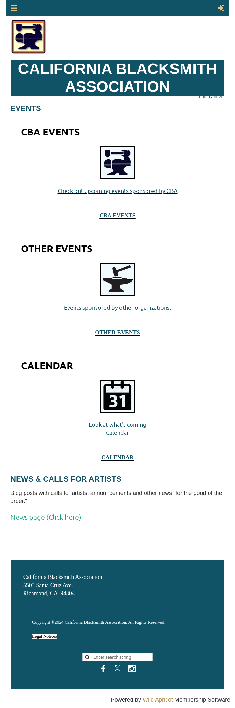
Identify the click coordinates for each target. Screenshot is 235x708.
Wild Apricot (158, 700)
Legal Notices (44, 636)
